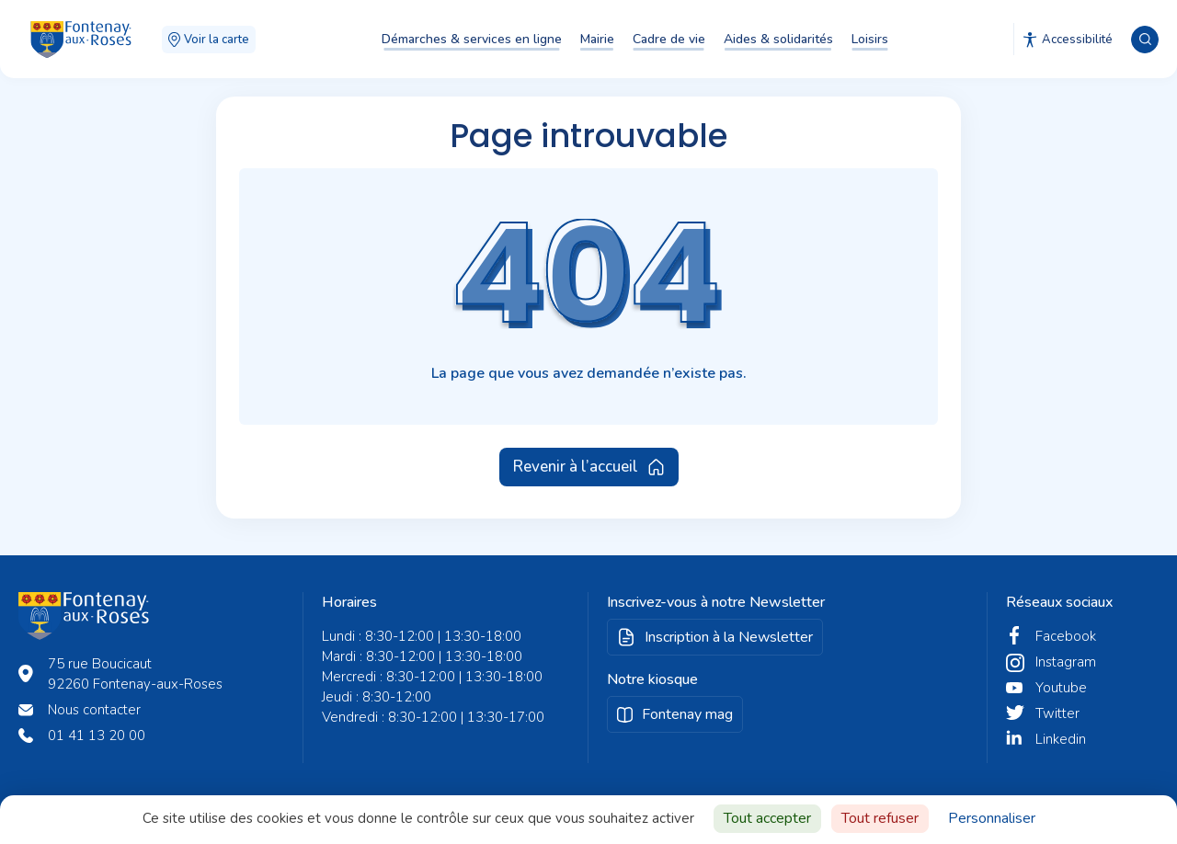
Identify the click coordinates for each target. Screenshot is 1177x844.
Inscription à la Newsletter (729, 637)
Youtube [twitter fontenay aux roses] (1061, 688)
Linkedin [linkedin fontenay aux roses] (1060, 739)
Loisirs (869, 39)
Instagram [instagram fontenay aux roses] (1065, 662)
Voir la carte (208, 39)
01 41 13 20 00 (96, 735)
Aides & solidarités (778, 39)
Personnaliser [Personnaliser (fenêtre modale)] (991, 818)
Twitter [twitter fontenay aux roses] (1057, 713)
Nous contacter (94, 710)
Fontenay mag (687, 714)
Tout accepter (767, 818)
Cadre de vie (669, 39)
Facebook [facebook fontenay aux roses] (1065, 636)
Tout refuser (880, 818)
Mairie (597, 39)
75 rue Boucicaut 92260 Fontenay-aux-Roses (135, 674)
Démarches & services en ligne (472, 39)
